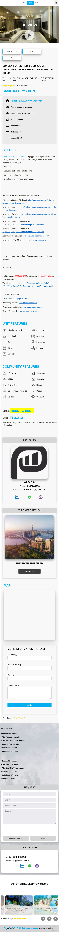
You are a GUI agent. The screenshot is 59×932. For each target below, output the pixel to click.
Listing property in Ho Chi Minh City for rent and (15, 910)
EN (30, 3)
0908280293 (19, 857)
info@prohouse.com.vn (21, 861)
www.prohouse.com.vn (28, 303)
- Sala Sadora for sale (9, 751)
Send (29, 705)
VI (24, 3)
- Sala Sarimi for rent (9, 771)
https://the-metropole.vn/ (36, 240)
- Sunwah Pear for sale (10, 744)
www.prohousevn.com (33, 307)
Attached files (16, 838)
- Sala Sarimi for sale (9, 747)
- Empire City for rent (9, 761)
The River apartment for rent (13, 156)
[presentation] (22, 830)
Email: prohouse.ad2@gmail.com (29, 489)
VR (12, 58)
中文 (36, 3)
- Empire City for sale (9, 733)
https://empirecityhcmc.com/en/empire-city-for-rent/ (23, 224)
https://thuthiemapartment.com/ (36, 236)
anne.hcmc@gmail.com (17, 298)
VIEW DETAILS (29, 571)
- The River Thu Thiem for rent (12, 768)
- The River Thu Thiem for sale (12, 740)
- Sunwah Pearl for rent (10, 778)
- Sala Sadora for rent (9, 775)
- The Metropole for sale (10, 737)
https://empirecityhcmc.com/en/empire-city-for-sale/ (23, 232)
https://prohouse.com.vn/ (27, 928)
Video (32, 51)
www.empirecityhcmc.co (29, 311)
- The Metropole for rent (10, 764)
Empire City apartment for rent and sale (44, 910)
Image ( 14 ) (11, 51)
